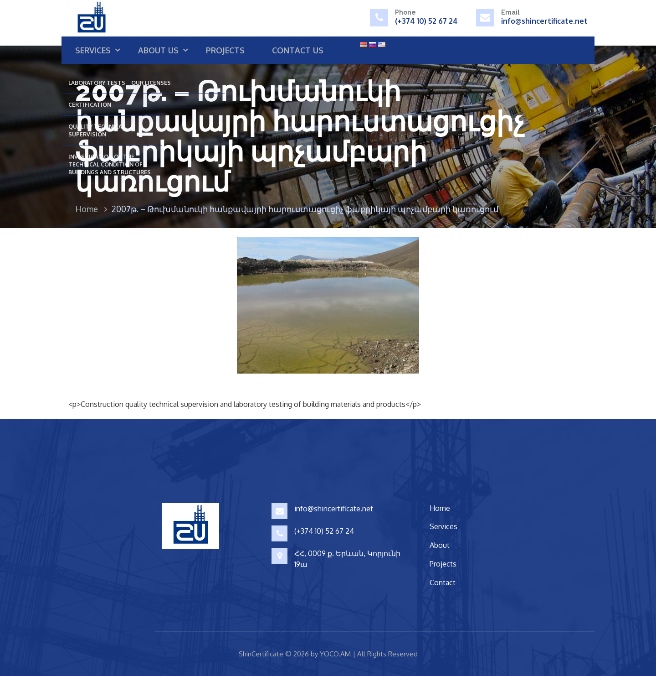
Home (86, 209)
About (440, 545)
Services (93, 50)
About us (158, 50)
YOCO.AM (335, 654)
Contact (443, 582)
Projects (225, 50)
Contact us (297, 50)
